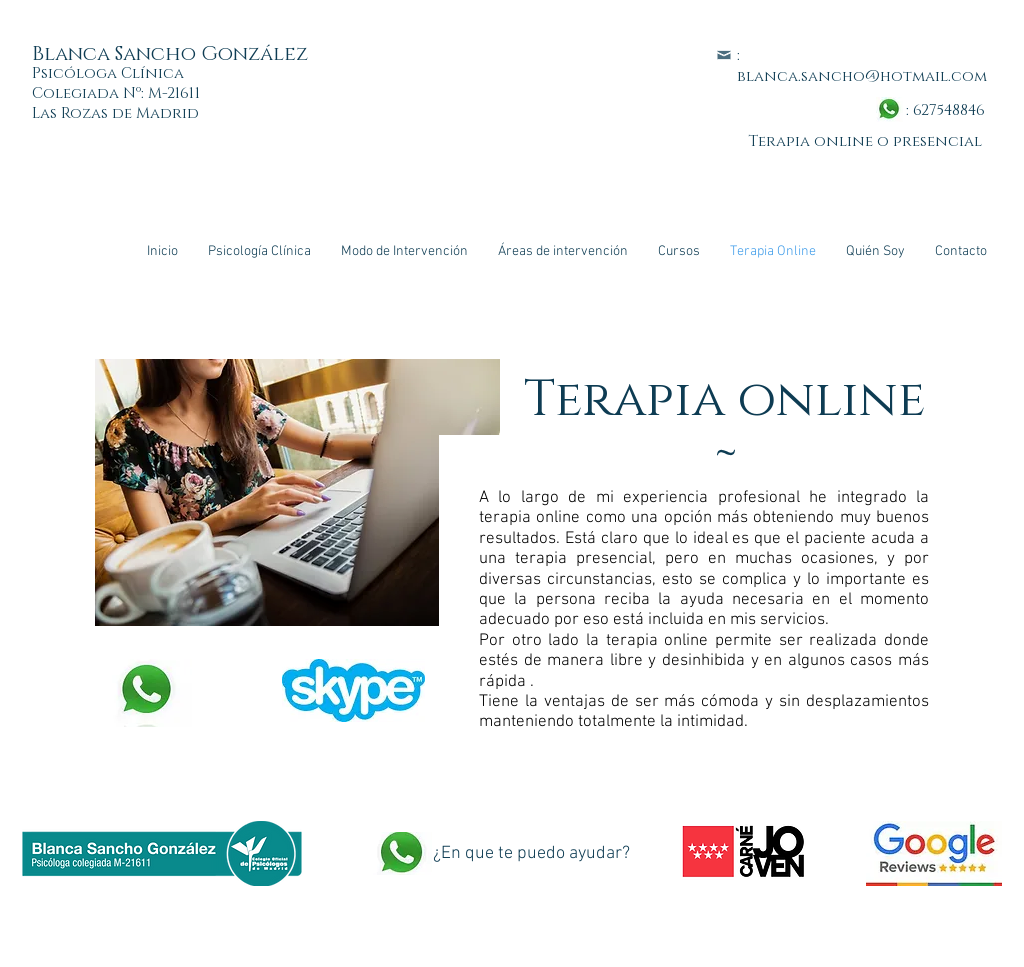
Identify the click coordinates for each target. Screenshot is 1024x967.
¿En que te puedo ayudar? (531, 853)
